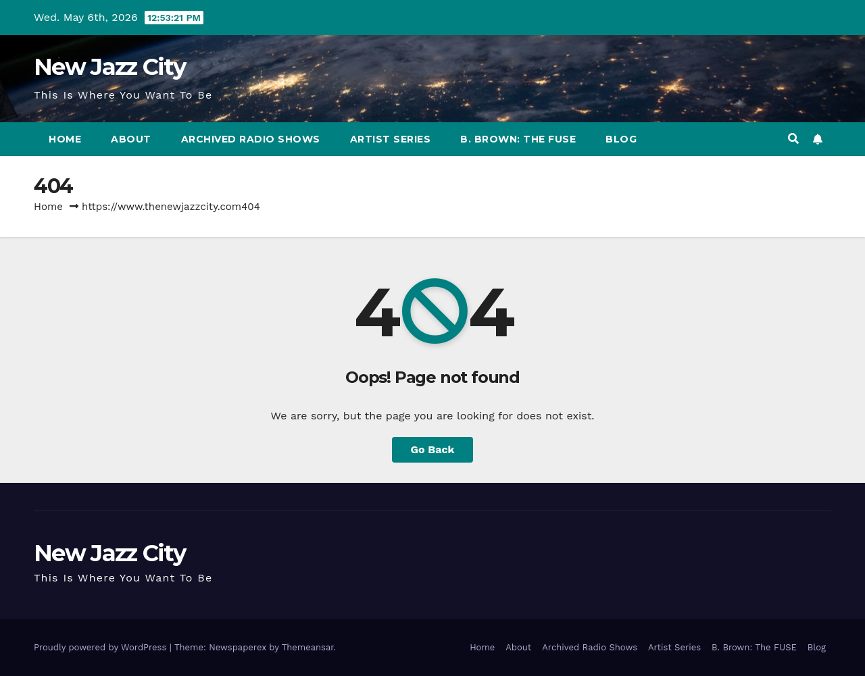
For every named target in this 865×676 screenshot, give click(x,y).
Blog (621, 139)
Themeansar (308, 647)
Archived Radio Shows (250, 139)
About (131, 139)
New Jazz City (109, 67)
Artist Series (390, 139)
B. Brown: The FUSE (518, 139)
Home (65, 139)
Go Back (433, 449)
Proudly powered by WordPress (102, 647)
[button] (793, 138)
